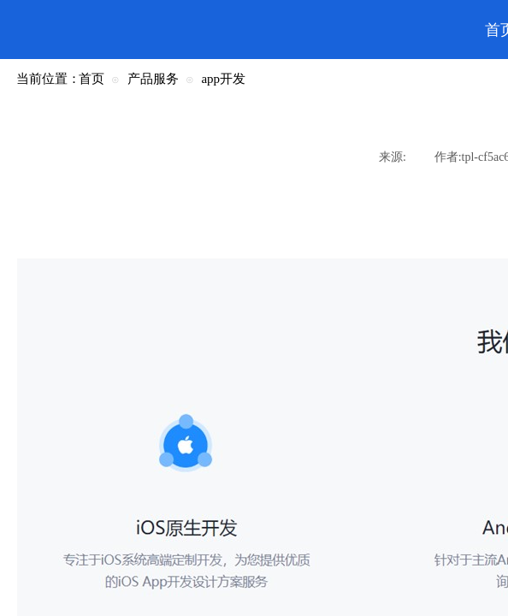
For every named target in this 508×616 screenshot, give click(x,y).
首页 (91, 79)
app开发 (223, 79)
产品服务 (153, 79)
